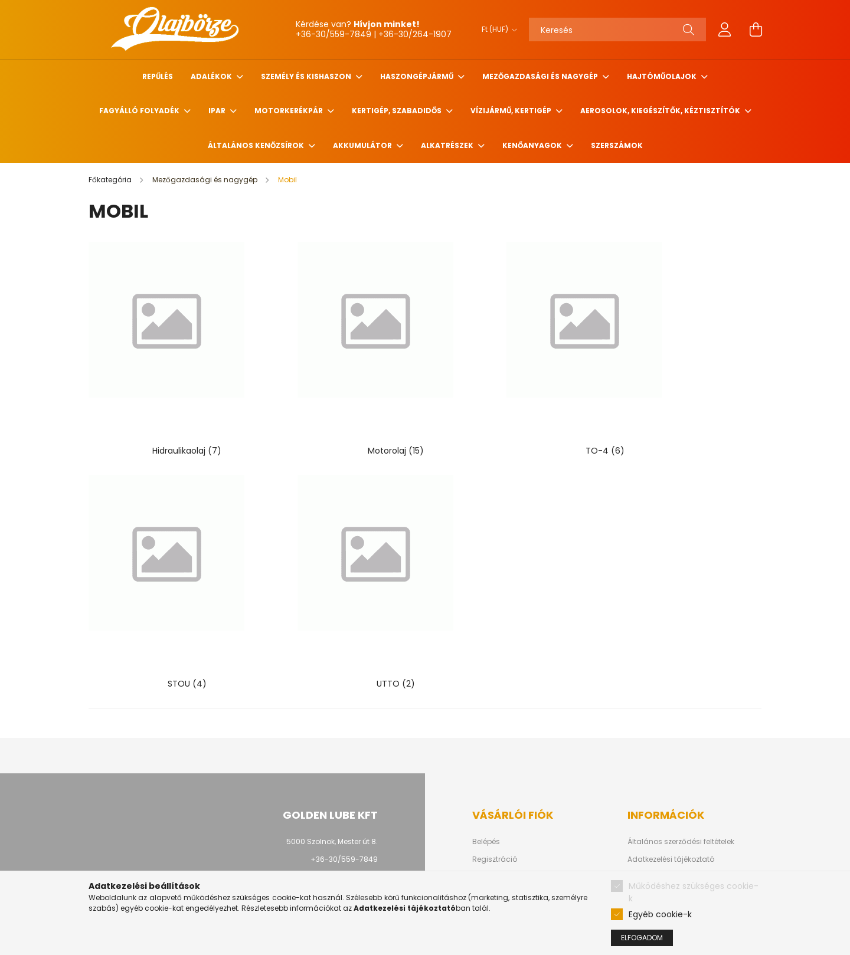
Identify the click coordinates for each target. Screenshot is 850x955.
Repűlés (157, 76)
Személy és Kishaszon (307, 76)
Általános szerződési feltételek (680, 766)
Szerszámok (617, 145)
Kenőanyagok (533, 145)
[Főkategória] (111, 180)
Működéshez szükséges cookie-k (694, 892)
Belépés (486, 766)
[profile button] (725, 29)
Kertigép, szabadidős (397, 111)
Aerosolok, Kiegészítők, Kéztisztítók (661, 111)
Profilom (486, 802)
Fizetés (639, 802)
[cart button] (755, 29)
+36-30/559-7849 (344, 784)
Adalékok (212, 76)
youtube (342, 840)
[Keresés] (617, 29)
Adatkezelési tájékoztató (670, 784)
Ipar (217, 111)
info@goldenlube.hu (341, 801)
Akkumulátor (363, 145)
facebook (319, 840)
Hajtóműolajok (662, 76)
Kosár (482, 819)
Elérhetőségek (651, 837)
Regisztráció (494, 784)
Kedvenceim (494, 837)
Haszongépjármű (417, 76)
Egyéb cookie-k (660, 914)
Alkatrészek (448, 145)
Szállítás (643, 819)
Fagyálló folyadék (140, 111)
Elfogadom (642, 938)
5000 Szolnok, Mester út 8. (332, 766)
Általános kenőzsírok (257, 145)
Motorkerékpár (289, 111)
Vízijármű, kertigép (511, 111)
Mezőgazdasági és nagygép (541, 76)
